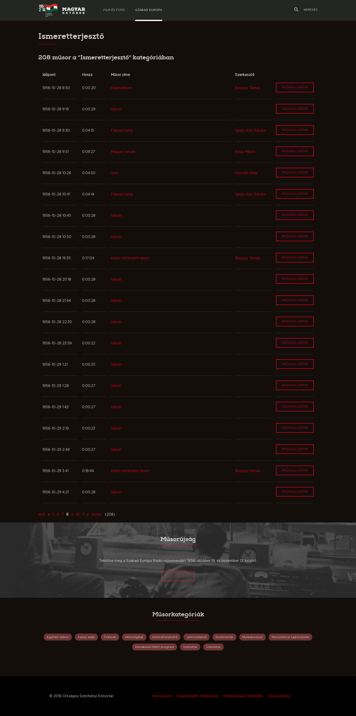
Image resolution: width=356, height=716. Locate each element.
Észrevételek (279, 696)
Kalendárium (121, 88)
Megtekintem (178, 576)
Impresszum (162, 696)
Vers (114, 173)
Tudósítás (190, 646)
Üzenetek (213, 646)
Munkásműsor (252, 637)
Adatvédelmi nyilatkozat (197, 696)
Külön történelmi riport (130, 258)
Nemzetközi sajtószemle (290, 637)
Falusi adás (86, 637)
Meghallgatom (295, 87)
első (41, 514)
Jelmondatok (196, 637)
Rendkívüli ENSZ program (154, 646)
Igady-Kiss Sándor (250, 130)
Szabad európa (148, 9)
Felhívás (110, 637)
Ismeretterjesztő (165, 637)
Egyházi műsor (58, 637)
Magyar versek (123, 152)
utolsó (96, 514)
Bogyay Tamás (247, 88)
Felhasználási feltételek (243, 696)
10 (77, 514)
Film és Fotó (114, 9)
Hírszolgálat (134, 637)
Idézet (116, 109)
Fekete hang (122, 130)
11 (83, 514)
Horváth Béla (246, 173)
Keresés (306, 9)
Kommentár (224, 637)
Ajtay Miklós (245, 152)
